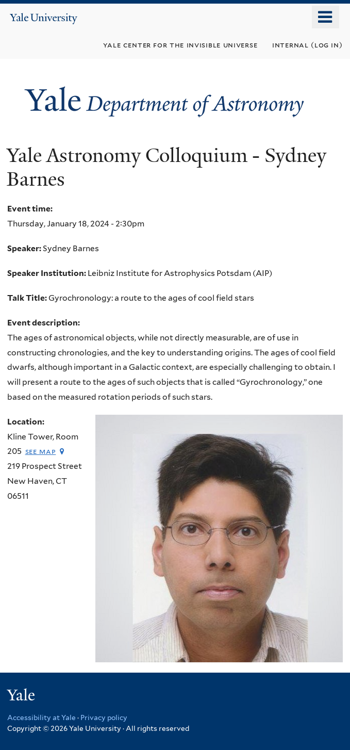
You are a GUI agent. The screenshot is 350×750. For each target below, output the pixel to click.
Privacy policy (103, 717)
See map (40, 451)
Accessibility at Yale (41, 717)
